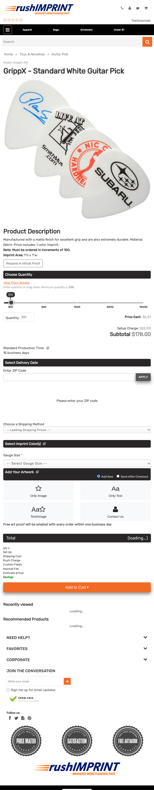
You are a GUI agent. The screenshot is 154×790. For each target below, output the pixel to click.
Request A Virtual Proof (23, 263)
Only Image (38, 491)
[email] (36, 681)
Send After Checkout (132, 476)
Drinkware (86, 29)
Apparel (27, 29)
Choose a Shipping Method (23, 424)
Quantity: (13, 318)
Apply (143, 377)
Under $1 (119, 29)
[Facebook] (10, 718)
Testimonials (141, 21)
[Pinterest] (29, 718)
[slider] (11, 302)
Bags (56, 29)
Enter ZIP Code (14, 371)
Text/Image (38, 511)
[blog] (22, 718)
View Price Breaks (16, 282)
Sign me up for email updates (33, 690)
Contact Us (115, 511)
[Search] (72, 42)
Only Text (115, 491)
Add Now (105, 476)
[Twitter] (16, 718)
